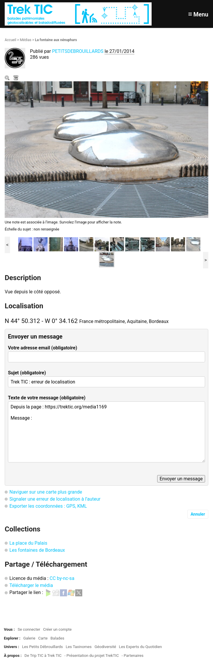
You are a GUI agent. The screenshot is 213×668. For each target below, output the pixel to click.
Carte (43, 638)
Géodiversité (105, 647)
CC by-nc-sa (62, 578)
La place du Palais (28, 543)
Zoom (8, 78)
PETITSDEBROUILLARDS (78, 51)
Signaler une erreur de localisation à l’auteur (54, 499)
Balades (57, 638)
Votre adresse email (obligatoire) (42, 348)
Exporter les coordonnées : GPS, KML (48, 506)
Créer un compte (57, 629)
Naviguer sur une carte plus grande (45, 492)
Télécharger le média (16, 78)
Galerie (29, 638)
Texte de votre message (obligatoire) (46, 398)
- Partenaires (132, 655)
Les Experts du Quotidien (140, 647)
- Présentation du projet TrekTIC (91, 655)
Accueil (10, 40)
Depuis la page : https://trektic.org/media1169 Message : (106, 431)
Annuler (198, 514)
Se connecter (29, 629)
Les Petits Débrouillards (42, 647)
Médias (25, 40)
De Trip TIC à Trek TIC (42, 655)
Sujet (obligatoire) (27, 373)
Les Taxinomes (79, 647)
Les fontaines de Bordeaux (37, 550)
